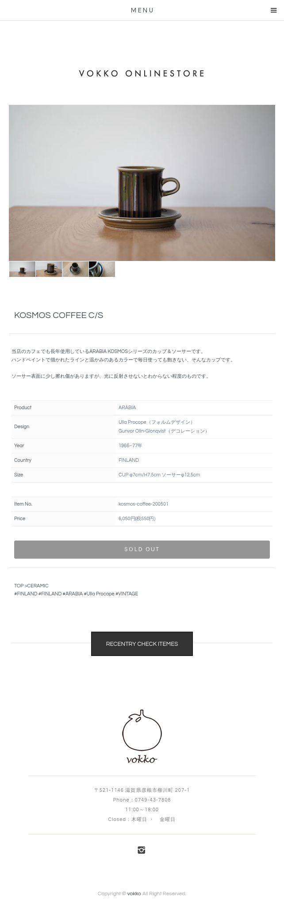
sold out (142, 549)
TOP (18, 585)
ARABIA (74, 593)
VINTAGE (128, 593)
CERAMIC (37, 585)
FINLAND (27, 593)
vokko (134, 894)
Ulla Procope (101, 593)
